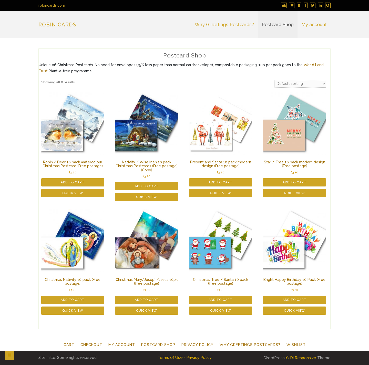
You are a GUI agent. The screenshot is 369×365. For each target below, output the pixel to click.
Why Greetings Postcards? (224, 24)
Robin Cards (57, 25)
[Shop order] (300, 84)
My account (314, 24)
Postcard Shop (278, 24)
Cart (69, 345)
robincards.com (51, 5)
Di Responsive (301, 358)
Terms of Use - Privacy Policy (185, 357)
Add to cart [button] (73, 182)
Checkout (91, 345)
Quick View (72, 193)
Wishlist (296, 345)
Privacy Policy (197, 345)
